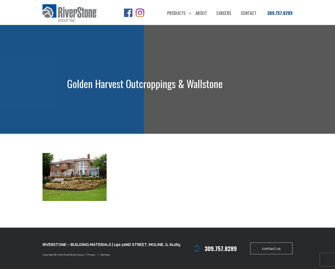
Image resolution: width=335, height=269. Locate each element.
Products (176, 13)
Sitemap (105, 254)
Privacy (92, 254)
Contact (249, 13)
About (201, 13)
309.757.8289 (279, 13)
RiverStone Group (74, 254)
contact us (269, 248)
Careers (223, 13)
